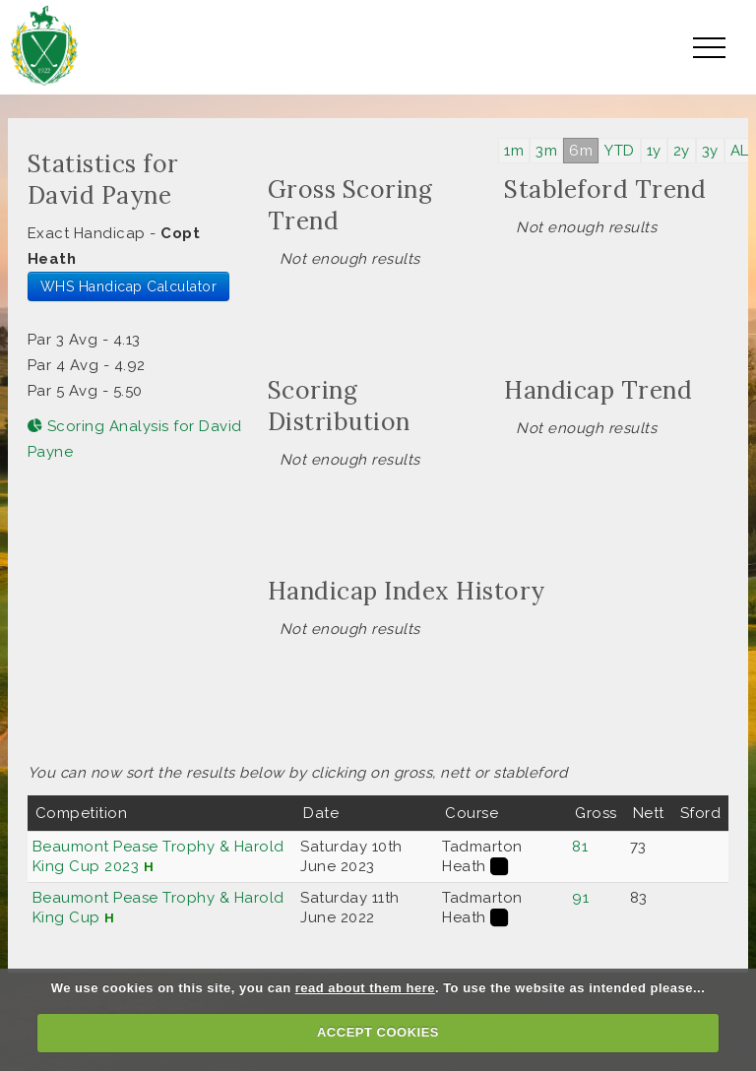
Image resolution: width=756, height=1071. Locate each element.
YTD (619, 150)
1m (514, 150)
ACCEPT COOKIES (378, 1032)
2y (681, 150)
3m (546, 150)
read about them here (365, 987)
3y (710, 150)
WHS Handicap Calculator (129, 286)
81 (580, 846)
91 (580, 898)
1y (654, 150)
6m (581, 150)
